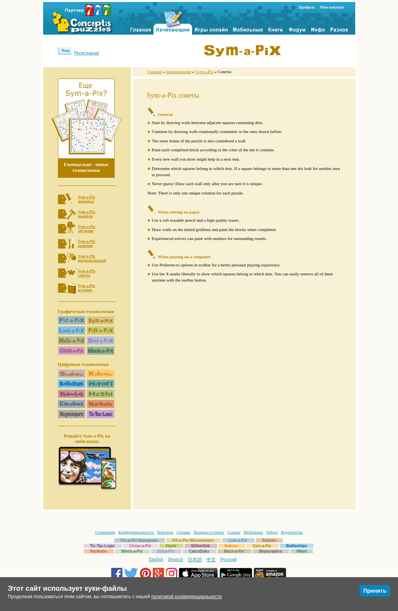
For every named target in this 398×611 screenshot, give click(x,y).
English (156, 559)
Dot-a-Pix (166, 551)
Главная (155, 71)
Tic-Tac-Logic (102, 546)
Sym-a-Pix (204, 71)
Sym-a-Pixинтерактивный (92, 258)
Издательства (292, 532)
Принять (374, 591)
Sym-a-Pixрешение (86, 243)
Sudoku (269, 540)
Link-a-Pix (238, 540)
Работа (272, 532)
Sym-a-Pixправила (86, 214)
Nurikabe (98, 551)
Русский (228, 559)
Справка (183, 532)
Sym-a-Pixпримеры (86, 199)
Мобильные (253, 532)
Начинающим (178, 71)
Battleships (296, 546)
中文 (211, 559)
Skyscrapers (270, 551)
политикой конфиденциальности (186, 596)
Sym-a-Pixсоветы (86, 273)
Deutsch (175, 559)
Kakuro (231, 546)
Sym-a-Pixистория (86, 288)
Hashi (171, 546)
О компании (105, 532)
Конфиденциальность (136, 532)
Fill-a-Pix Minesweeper (193, 540)
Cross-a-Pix (140, 546)
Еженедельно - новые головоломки (86, 167)
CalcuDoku (199, 551)
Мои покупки (332, 7)
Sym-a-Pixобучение (86, 228)
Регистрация (86, 53)
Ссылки (233, 532)
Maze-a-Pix (234, 551)
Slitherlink (200, 546)
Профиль (307, 7)
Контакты (165, 532)
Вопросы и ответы (209, 532)
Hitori (302, 551)
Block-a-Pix (131, 551)
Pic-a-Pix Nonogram (138, 540)
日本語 (195, 559)
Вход (66, 50)
